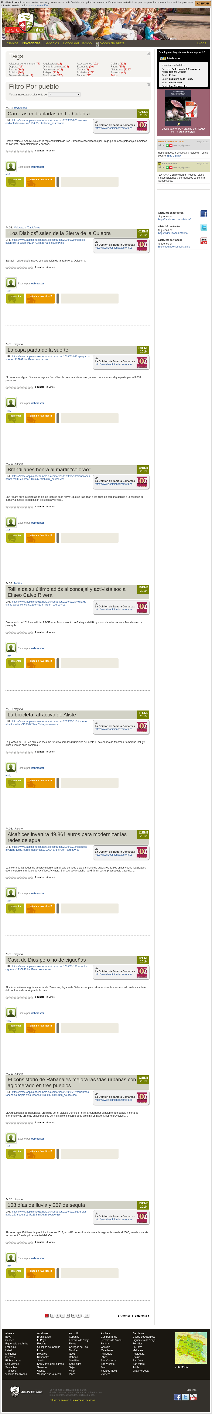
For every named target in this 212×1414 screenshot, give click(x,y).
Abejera (9, 1333)
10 (86, 1315)
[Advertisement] (183, 199)
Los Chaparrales (178, 86)
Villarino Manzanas (16, 1374)
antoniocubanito (170, 163)
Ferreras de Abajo (79, 1340)
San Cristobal (108, 1360)
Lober (40, 1350)
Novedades (31, 43)
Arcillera (105, 1333)
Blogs (201, 43)
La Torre (137, 1347)
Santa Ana (11, 1367)
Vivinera (105, 1374)
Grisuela (105, 1347)
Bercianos (138, 1333)
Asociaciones (88, 63)
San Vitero (139, 1364)
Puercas (10, 1357)
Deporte (16, 66)
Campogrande (109, 1337)
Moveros (42, 1354)
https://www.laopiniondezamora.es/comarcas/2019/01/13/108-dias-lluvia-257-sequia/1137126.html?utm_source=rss (46, 1213)
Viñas (72, 1374)
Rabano (73, 1357)
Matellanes (107, 1350)
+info (8, 174)
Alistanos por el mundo (24, 63)
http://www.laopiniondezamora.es (113, 128)
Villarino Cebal (141, 1371)
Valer (72, 1371)
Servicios (51, 43)
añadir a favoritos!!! (41, 179)
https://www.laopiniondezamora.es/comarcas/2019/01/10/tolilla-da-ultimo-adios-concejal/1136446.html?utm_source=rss (46, 603)
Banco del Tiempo (77, 43)
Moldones (10, 1354)
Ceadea (9, 1340)
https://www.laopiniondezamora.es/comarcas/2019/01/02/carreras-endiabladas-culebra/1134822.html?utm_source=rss (46, 122)
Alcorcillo (74, 1333)
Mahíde (73, 1350)
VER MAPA (191, 1350)
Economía (85, 66)
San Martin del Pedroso (50, 1364)
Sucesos (118, 72)
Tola (103, 1367)
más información (38, 5)
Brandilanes (44, 1337)
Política (16, 72)
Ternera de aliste (21, 75)
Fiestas (16, 69)
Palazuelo (106, 1354)
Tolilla (136, 1367)
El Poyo (41, 1340)
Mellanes (138, 1350)
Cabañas (74, 1337)
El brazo (173, 75)
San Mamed (12, 1364)
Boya (8, 1337)
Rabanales (43, 1357)
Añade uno (173, 58)
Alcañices (42, 1333)
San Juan (138, 1360)
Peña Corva (175, 82)
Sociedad (85, 72)
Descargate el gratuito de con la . (183, 130)
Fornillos (137, 1344)
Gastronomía (53, 69)
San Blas (74, 1360)
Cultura (118, 63)
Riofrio (136, 1357)
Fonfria (105, 1344)
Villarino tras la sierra (49, 1374)
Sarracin (42, 1367)
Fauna (118, 66)
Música (83, 69)
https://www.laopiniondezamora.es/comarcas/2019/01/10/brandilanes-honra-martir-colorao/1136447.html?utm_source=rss (48, 478)
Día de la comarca (56, 66)
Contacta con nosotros (83, 1400)
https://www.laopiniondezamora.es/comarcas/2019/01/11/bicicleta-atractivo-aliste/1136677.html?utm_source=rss (46, 723)
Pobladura (138, 1354)
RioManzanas (13, 1360)
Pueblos (10, 43)
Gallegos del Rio (78, 1347)
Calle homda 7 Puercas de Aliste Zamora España (181, 70)
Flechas (41, 1344)
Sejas (72, 1367)
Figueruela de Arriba (16, 1344)
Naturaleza (121, 69)
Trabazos (10, 1371)
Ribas (104, 1357)
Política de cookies (59, 1400)
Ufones (41, 1371)
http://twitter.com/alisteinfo (173, 233)
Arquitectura (52, 63)
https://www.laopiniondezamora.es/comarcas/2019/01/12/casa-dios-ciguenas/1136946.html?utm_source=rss (47, 968)
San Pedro (75, 1364)
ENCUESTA (174, 155)
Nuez (72, 1354)
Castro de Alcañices (144, 1337)
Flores (72, 1344)
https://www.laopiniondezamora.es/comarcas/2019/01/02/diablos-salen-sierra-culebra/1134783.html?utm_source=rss (46, 241)
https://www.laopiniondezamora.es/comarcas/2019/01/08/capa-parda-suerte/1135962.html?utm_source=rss (48, 358)
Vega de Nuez (109, 1371)
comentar (16, 179)
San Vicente (108, 1364)
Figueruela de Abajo (144, 1340)
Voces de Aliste (112, 43)
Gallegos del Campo (48, 1347)
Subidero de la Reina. (181, 79)
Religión (51, 72)
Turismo (84, 75)
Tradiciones (53, 75)
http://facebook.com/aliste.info (175, 219)
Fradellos (10, 1347)
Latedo (9, 1350)
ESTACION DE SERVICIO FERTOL (171, 141)
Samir (40, 1360)
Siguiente (140, 1315)
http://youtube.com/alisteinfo (174, 246)
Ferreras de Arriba (111, 1340)
